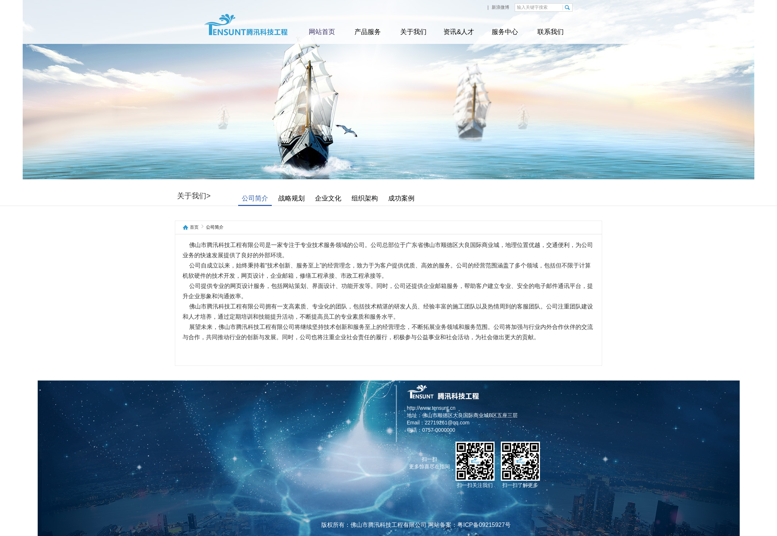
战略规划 (323, 198)
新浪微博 (500, 7)
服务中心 (505, 31)
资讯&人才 (458, 31)
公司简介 (286, 198)
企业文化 (359, 198)
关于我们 (413, 31)
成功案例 (433, 198)
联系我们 (550, 31)
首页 (194, 227)
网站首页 (322, 31)
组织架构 (396, 198)
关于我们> (225, 196)
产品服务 (367, 31)
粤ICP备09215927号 (484, 525)
